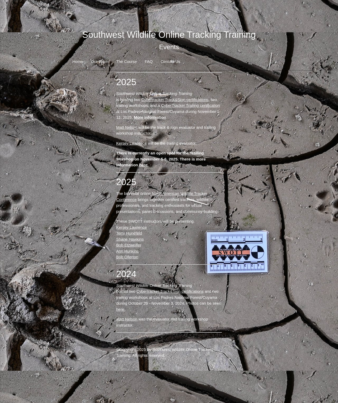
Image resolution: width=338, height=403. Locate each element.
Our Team (99, 61)
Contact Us (170, 61)
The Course (126, 61)
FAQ (149, 61)
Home (77, 61)
